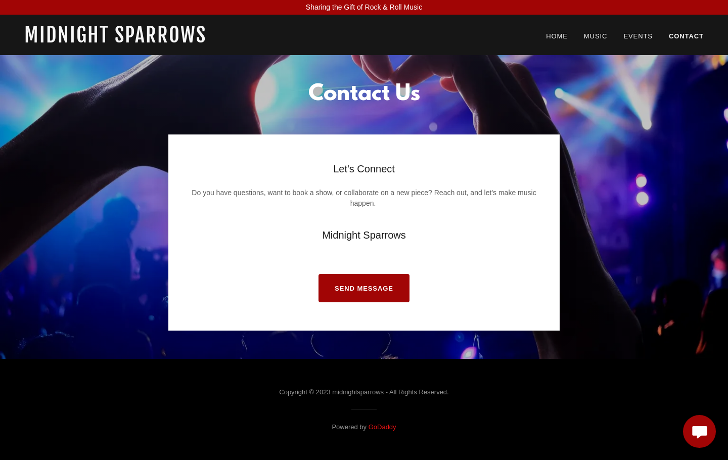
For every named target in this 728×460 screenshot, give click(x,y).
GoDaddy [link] (382, 427)
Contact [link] (686, 36)
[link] (143, 40)
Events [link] (638, 36)
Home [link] (557, 36)
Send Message (364, 288)
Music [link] (596, 36)
